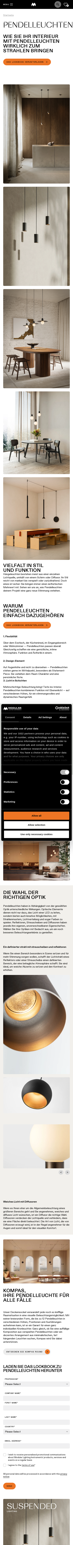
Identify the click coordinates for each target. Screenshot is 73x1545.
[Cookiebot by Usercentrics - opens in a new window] (55, 708)
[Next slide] (67, 1172)
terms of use (28, 1465)
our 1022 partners (24, 733)
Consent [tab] (10, 717)
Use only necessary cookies (36, 834)
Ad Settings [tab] (45, 717)
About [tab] (63, 717)
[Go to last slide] (61, 1172)
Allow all (36, 815)
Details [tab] (27, 717)
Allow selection (36, 825)
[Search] (57, 4)
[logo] (34, 4)
